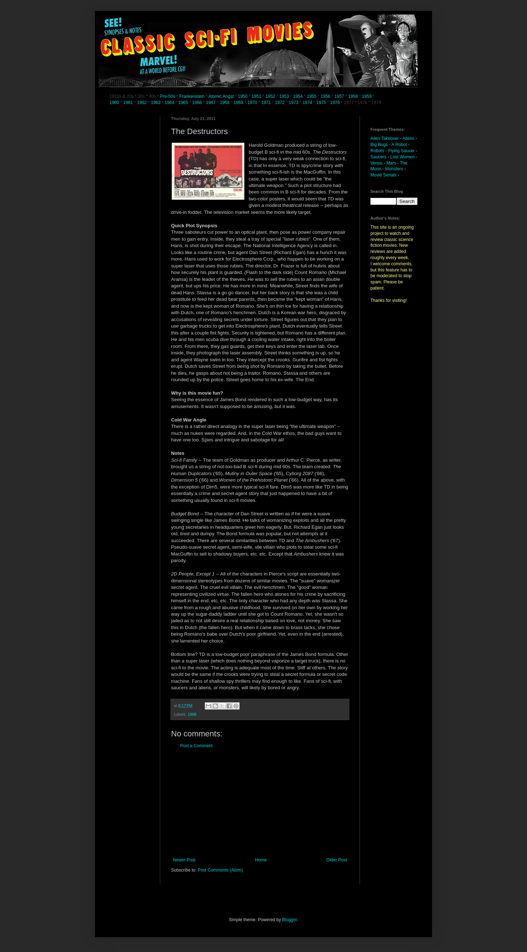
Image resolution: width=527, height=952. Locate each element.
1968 (225, 102)
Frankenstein (191, 96)
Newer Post (184, 859)
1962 (142, 102)
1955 (311, 96)
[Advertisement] (260, 803)
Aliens (409, 138)
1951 (256, 96)
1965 (183, 102)
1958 (353, 96)
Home (261, 859)
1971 (266, 102)
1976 (335, 102)
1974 (308, 102)
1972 (280, 102)
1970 (252, 102)
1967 (211, 102)
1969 (238, 102)
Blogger (289, 919)
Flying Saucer (401, 150)
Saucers (378, 156)
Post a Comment (196, 745)
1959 (367, 96)
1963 (156, 102)
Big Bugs (379, 144)
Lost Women (402, 156)
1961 (128, 102)
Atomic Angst (221, 96)
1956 (326, 96)
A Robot (399, 144)
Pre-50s (167, 96)
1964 (170, 102)
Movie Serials (383, 175)
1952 (270, 96)
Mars (391, 163)
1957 (339, 96)
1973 (294, 102)
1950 (243, 96)
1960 (114, 102)
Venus (376, 163)
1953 (284, 96)
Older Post (336, 859)
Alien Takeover (384, 138)
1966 (197, 102)
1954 (298, 96)
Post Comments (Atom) (220, 870)
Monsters (394, 168)
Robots (377, 150)
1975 (321, 102)
